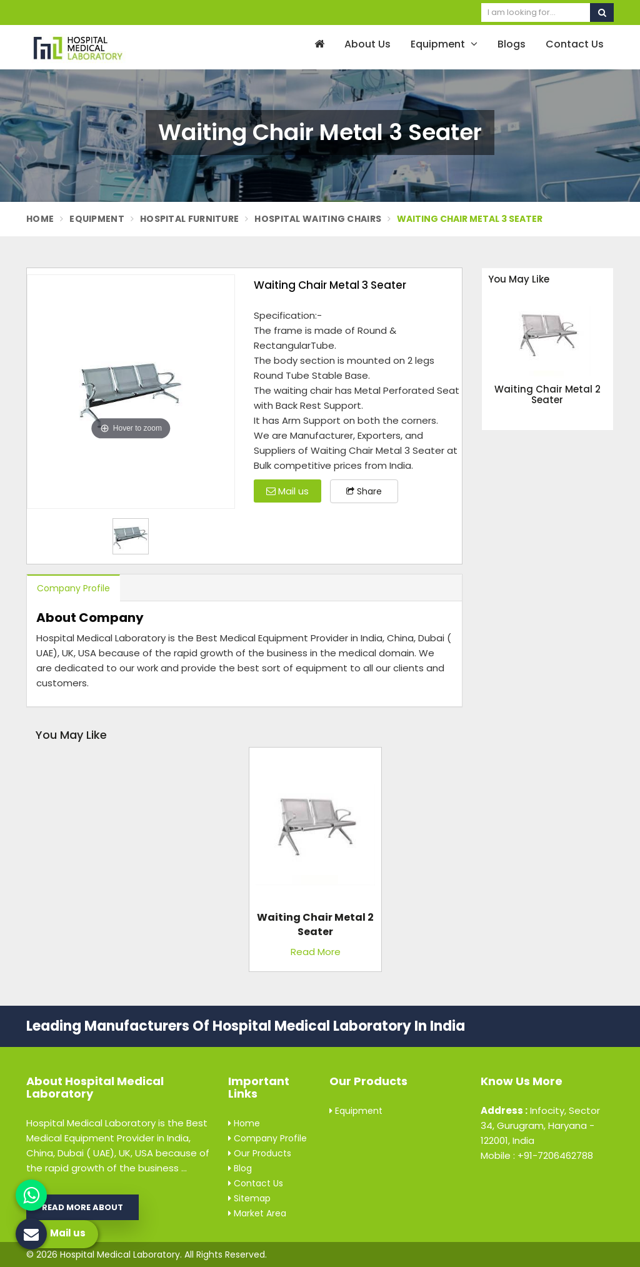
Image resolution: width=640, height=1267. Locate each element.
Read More (316, 951)
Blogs (512, 44)
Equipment (444, 44)
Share (364, 491)
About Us (367, 44)
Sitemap (249, 1198)
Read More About (82, 1207)
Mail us (287, 491)
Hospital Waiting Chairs (317, 219)
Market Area (257, 1213)
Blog (240, 1168)
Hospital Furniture (189, 219)
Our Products (259, 1153)
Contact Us (575, 44)
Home (40, 219)
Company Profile (73, 588)
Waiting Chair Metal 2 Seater (547, 394)
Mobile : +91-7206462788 (537, 1155)
